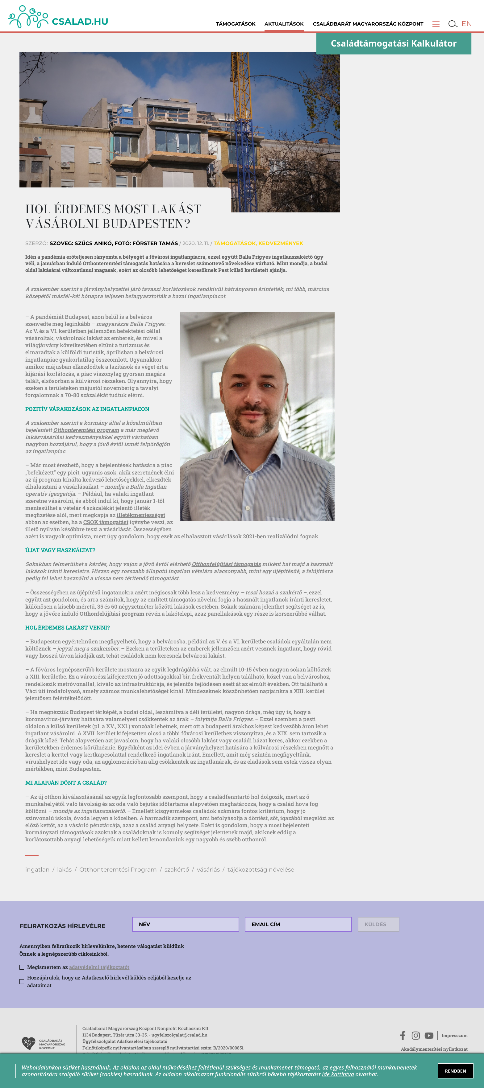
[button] (436, 23)
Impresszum (455, 1035)
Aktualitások (284, 24)
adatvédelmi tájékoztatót (99, 967)
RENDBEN (455, 1071)
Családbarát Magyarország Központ (368, 24)
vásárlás (208, 869)
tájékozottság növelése (260, 869)
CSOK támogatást (105, 522)
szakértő (177, 869)
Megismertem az (78, 967)
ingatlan (37, 869)
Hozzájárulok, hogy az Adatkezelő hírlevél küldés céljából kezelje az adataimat (109, 981)
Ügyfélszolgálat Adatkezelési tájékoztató (124, 1041)
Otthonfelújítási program (112, 613)
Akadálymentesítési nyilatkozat (434, 1049)
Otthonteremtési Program (118, 869)
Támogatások (236, 24)
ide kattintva (338, 1074)
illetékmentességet (141, 515)
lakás (64, 869)
